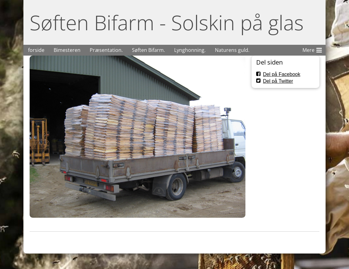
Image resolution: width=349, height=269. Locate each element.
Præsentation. (106, 50)
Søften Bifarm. (148, 50)
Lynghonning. (190, 50)
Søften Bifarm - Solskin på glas (167, 22)
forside (36, 50)
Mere (312, 49)
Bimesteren (67, 50)
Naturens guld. (232, 50)
